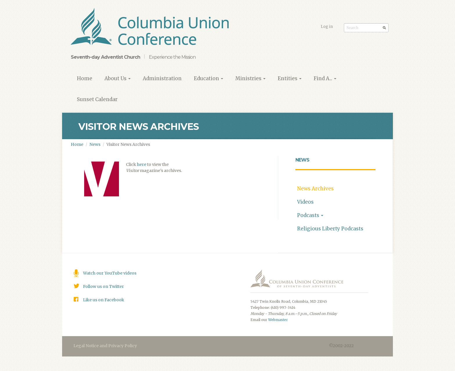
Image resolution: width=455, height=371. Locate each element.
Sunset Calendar (97, 99)
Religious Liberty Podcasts (330, 228)
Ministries (250, 78)
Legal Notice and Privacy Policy (105, 345)
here (141, 164)
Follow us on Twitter (103, 286)
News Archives (315, 188)
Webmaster (278, 320)
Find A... (325, 78)
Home (84, 78)
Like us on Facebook (103, 299)
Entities (289, 78)
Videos (305, 202)
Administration (162, 78)
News (94, 144)
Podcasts (310, 215)
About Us (117, 78)
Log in (327, 26)
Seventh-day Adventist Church (105, 57)
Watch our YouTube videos (109, 273)
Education (208, 78)
